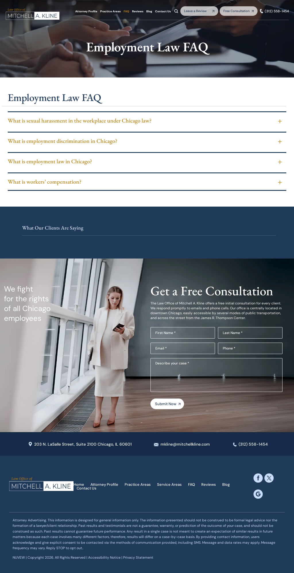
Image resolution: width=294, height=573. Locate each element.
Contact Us (163, 11)
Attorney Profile (86, 11)
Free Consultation (236, 11)
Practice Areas (110, 11)
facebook (258, 477)
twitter (269, 477)
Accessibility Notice (104, 557)
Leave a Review (195, 11)
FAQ (126, 11)
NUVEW (19, 557)
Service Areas (169, 484)
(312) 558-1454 (277, 11)
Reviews (138, 11)
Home (79, 484)
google (258, 493)
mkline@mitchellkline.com (185, 444)
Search (176, 11)
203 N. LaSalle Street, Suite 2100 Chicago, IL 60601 (83, 444)
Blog (149, 11)
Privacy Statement (138, 557)
